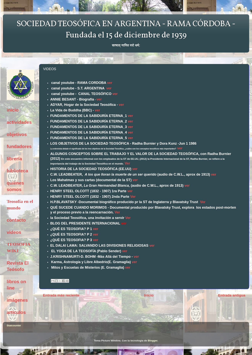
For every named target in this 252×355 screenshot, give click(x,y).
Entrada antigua (231, 295)
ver (109, 83)
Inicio (148, 295)
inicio (13, 110)
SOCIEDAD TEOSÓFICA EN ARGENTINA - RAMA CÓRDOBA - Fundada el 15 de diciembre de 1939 (126, 30)
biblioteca (17, 170)
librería (14, 158)
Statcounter (14, 325)
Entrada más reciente (61, 295)
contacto (16, 220)
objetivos (17, 134)
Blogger (152, 340)
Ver (127, 163)
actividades (19, 122)
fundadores (19, 146)
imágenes (17, 300)
